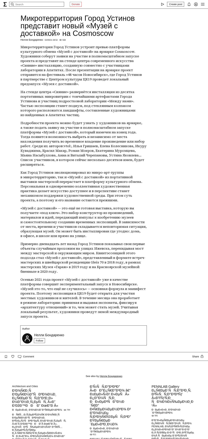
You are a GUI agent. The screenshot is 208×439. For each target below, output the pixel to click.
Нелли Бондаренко (31, 39)
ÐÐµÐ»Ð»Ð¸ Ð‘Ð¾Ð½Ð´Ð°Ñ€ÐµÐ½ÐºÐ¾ (37, 409)
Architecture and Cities (25, 386)
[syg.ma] (5, 4)
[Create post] (175, 4)
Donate (76, 4)
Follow (39, 340)
